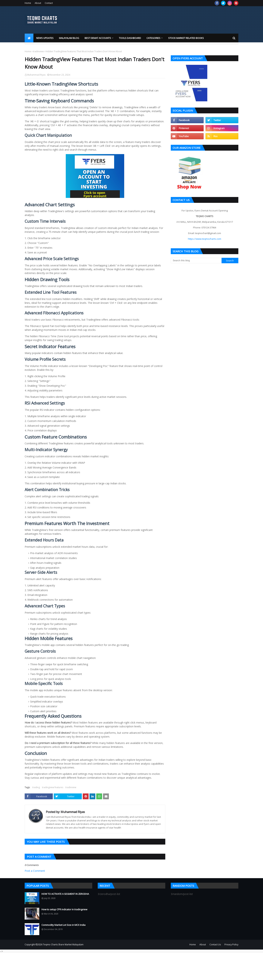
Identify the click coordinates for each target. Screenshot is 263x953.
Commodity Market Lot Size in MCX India (63, 925)
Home (28, 3)
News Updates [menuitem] (45, 38)
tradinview (38, 51)
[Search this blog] (196, 260)
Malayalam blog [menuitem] (69, 38)
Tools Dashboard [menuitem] (130, 38)
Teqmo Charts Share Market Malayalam (63, 944)
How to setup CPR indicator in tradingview (64, 909)
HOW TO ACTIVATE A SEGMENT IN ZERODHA (65, 893)
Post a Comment (35, 870)
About (38, 3)
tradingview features (52, 787)
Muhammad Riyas (36, 74)
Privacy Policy (231, 944)
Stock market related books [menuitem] (186, 38)
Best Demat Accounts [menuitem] (98, 38)
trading (36, 787)
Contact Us (215, 944)
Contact (49, 3)
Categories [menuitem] (153, 38)
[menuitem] (29, 38)
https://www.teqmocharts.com (204, 238)
